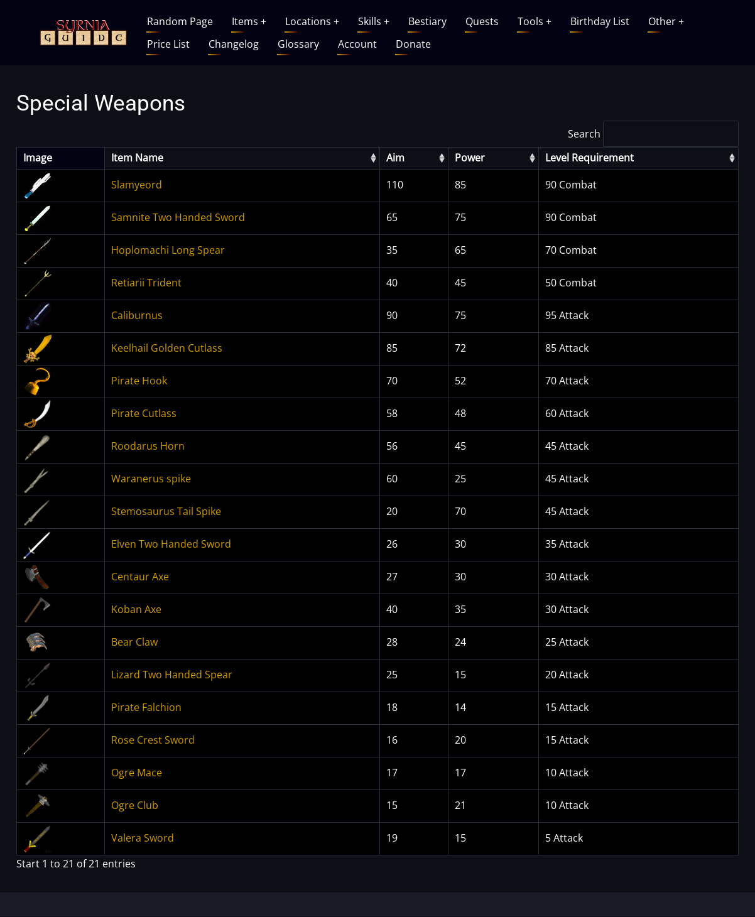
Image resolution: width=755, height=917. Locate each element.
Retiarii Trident (146, 283)
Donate (413, 44)
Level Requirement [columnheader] (589, 158)
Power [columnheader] (470, 158)
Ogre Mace (136, 772)
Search (653, 134)
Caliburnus (137, 315)
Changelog (234, 44)
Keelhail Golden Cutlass (166, 348)
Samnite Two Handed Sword (178, 217)
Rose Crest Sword (153, 740)
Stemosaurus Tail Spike (166, 511)
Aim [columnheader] (395, 158)
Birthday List (599, 21)
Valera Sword (142, 838)
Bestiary (427, 21)
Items (249, 21)
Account (357, 44)
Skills (373, 21)
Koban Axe (136, 609)
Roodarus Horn (148, 446)
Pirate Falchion (146, 707)
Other (666, 21)
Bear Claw (134, 642)
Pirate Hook (139, 381)
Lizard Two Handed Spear (171, 674)
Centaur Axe (140, 576)
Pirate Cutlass (144, 413)
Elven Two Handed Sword (171, 544)
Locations (312, 21)
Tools (534, 21)
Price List (168, 44)
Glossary (298, 44)
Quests (482, 21)
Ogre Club (134, 805)
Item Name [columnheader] (137, 158)
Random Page (180, 21)
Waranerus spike (151, 479)
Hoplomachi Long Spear (168, 250)
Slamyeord (136, 185)
